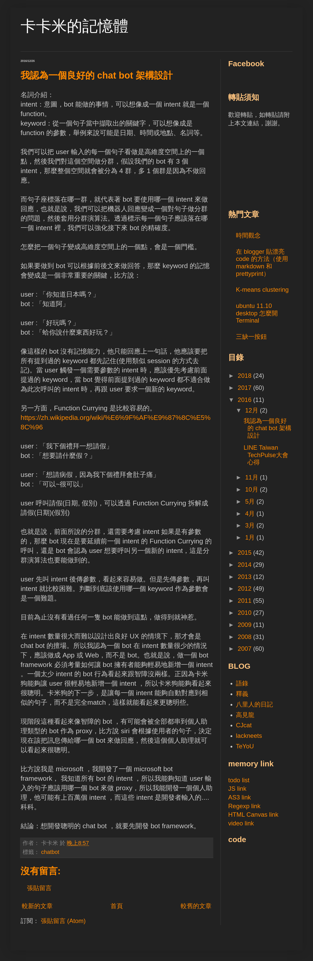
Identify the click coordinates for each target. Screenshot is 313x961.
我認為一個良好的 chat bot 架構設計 (267, 428)
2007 (245, 648)
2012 (245, 588)
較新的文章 (37, 905)
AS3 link (239, 797)
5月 (250, 501)
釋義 (242, 693)
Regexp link (244, 806)
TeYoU (245, 746)
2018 (245, 375)
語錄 (242, 683)
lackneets (249, 735)
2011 (245, 600)
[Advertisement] (266, 167)
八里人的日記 (254, 704)
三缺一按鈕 (251, 336)
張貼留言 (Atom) (63, 920)
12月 (252, 410)
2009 (245, 624)
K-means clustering (262, 289)
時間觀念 (248, 235)
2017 (245, 387)
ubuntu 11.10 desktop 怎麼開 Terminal (257, 313)
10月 (252, 489)
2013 (245, 576)
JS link (237, 788)
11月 (252, 477)
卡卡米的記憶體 (74, 26)
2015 (245, 552)
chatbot (50, 852)
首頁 (117, 905)
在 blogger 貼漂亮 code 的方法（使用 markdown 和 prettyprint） (262, 262)
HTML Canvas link (253, 814)
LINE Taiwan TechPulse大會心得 (266, 455)
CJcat (244, 725)
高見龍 (245, 714)
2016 (245, 399)
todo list (239, 780)
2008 (245, 636)
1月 (250, 537)
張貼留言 (39, 887)
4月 (250, 513)
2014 (245, 564)
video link (241, 823)
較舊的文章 (196, 905)
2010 (245, 612)
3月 (250, 525)
